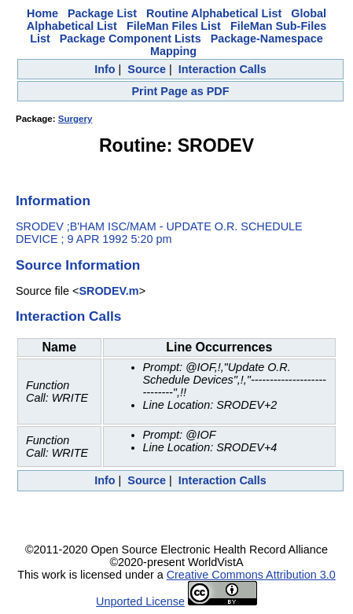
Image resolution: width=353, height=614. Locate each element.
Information (53, 200)
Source (146, 69)
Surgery (75, 118)
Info (104, 69)
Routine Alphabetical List (213, 13)
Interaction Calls (222, 69)
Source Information (78, 265)
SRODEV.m (108, 291)
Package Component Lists (130, 38)
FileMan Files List (174, 26)
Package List (102, 13)
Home (42, 13)
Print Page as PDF (181, 91)
